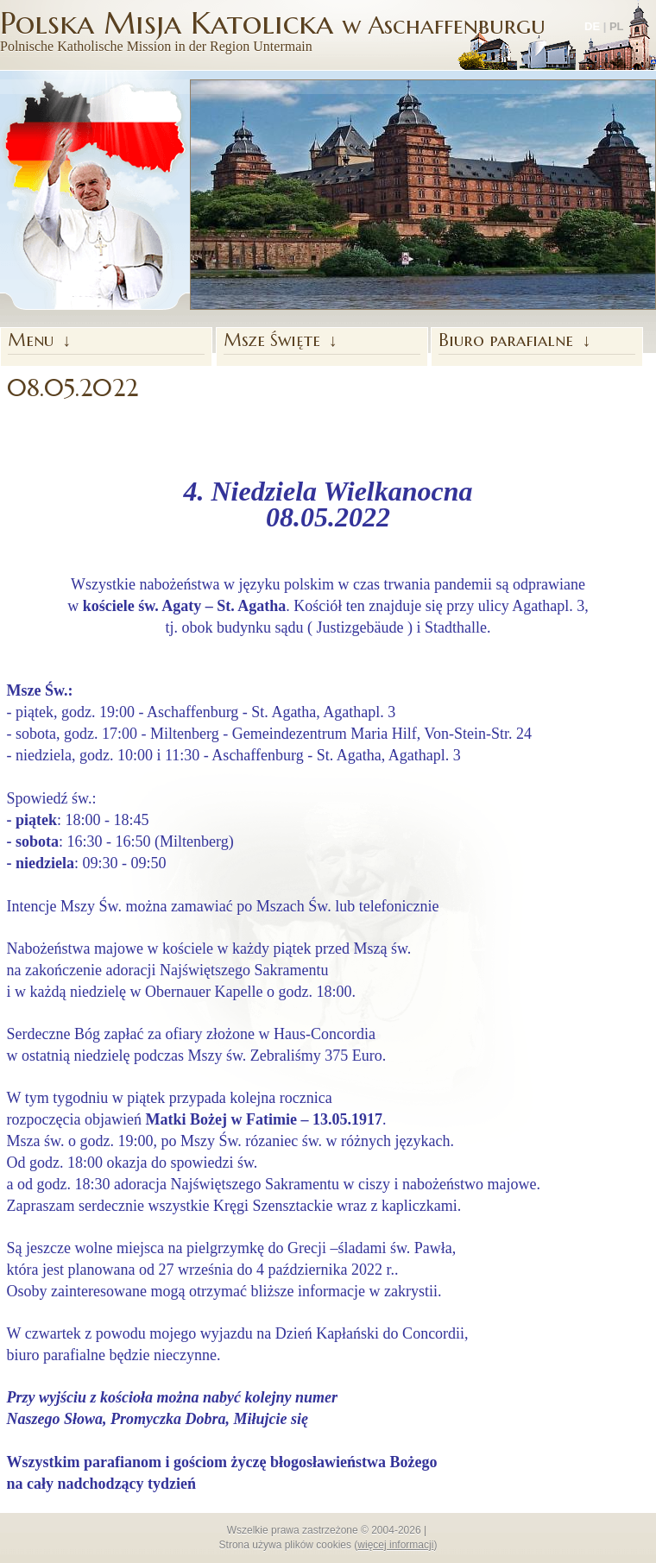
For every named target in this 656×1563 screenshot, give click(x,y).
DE (592, 26)
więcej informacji (395, 1545)
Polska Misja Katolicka (273, 30)
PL (616, 26)
